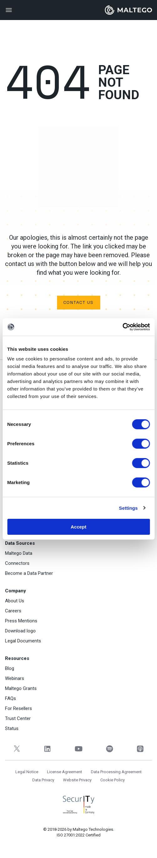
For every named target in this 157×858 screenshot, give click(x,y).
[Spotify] (109, 749)
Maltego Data (18, 553)
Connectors (17, 563)
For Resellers (18, 708)
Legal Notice (26, 771)
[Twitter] (16, 749)
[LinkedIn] (47, 749)
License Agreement (64, 771)
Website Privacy (77, 780)
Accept (78, 526)
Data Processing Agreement (116, 771)
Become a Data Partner (29, 573)
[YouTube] (78, 749)
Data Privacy (43, 780)
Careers (13, 611)
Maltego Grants (21, 688)
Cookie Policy (112, 780)
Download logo (20, 631)
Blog (9, 668)
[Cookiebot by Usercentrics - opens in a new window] (122, 327)
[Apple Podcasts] (140, 749)
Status (11, 728)
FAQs (10, 698)
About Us (14, 601)
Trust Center (18, 718)
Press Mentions (21, 621)
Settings (128, 507)
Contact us (78, 302)
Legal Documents (23, 641)
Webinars (14, 678)
